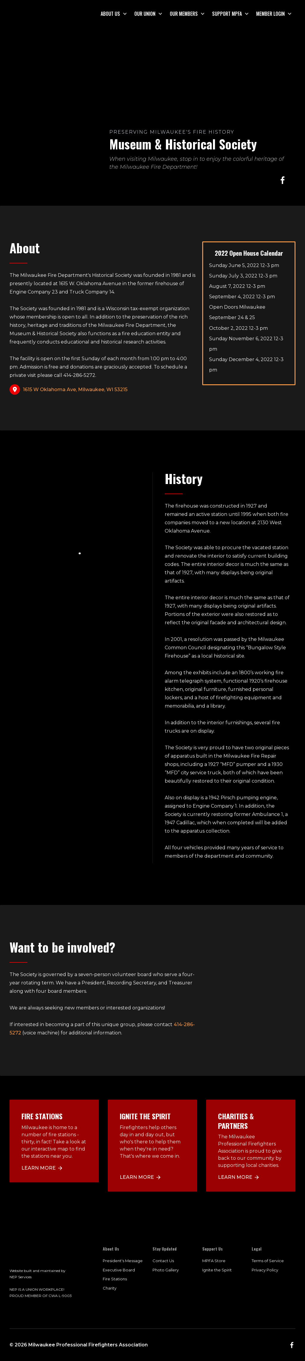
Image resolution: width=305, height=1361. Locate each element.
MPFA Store (213, 1260)
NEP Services (21, 1277)
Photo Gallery (165, 1270)
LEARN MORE (137, 1177)
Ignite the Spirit (217, 1270)
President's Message (123, 1260)
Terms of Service (268, 1260)
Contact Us (163, 1260)
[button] (114, 14)
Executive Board (119, 1270)
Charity (109, 1288)
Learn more (38, 1168)
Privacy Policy (265, 1270)
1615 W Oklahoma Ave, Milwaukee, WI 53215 (75, 389)
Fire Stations (115, 1278)
